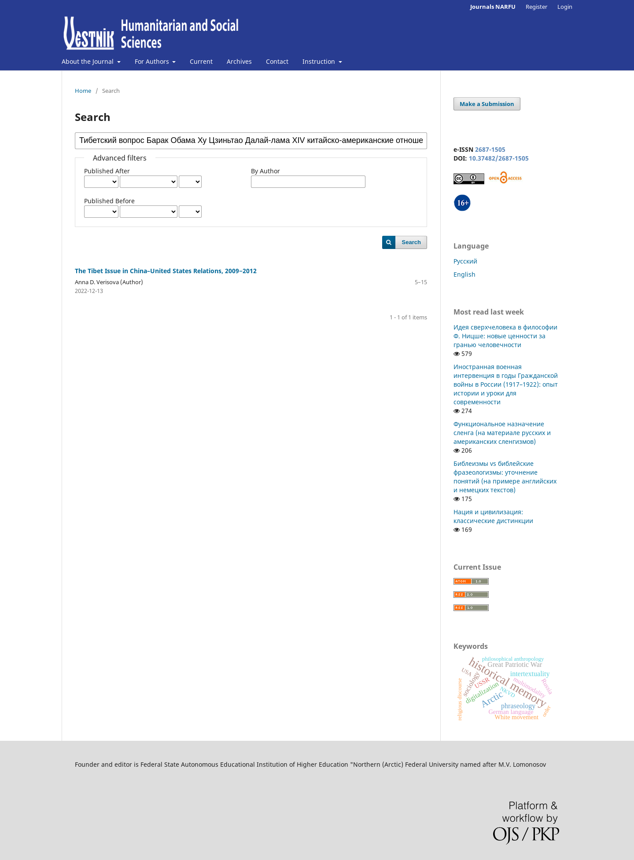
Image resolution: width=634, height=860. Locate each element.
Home (83, 91)
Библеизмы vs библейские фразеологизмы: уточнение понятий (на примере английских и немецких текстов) (505, 476)
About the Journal (88, 61)
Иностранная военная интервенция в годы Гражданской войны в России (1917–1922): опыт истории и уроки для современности (505, 384)
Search (411, 242)
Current (201, 61)
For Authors (153, 61)
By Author (265, 171)
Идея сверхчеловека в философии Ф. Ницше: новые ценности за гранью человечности (505, 336)
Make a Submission (487, 104)
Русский (465, 261)
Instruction (319, 61)
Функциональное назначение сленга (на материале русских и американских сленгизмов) (502, 433)
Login (564, 7)
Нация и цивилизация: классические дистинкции (493, 516)
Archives (239, 61)
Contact (277, 61)
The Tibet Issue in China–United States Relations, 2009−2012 (166, 271)
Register (536, 7)
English (464, 274)
